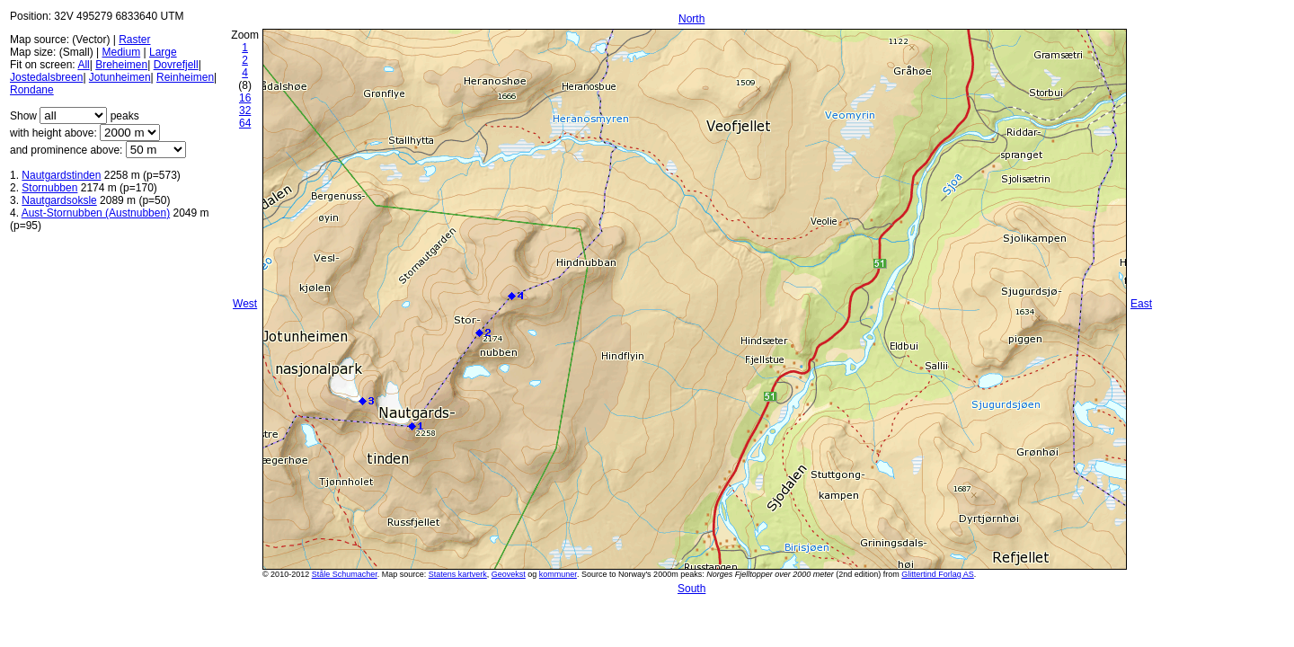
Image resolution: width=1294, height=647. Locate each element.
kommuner (558, 574)
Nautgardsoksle (59, 200)
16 (245, 98)
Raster (134, 39)
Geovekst (509, 574)
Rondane (32, 90)
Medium (121, 52)
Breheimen (121, 64)
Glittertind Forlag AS (937, 574)
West (245, 303)
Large (163, 52)
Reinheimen (185, 77)
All (83, 64)
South (691, 588)
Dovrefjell (176, 64)
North (691, 19)
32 (245, 110)
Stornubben (49, 188)
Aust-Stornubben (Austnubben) (96, 213)
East (1141, 303)
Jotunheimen (120, 77)
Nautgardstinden (61, 175)
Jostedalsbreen (46, 77)
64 (245, 123)
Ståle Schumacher (344, 574)
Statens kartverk (458, 574)
